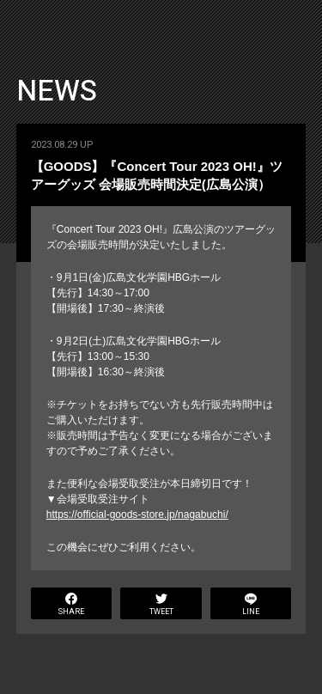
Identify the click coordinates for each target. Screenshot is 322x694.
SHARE (71, 605)
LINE (250, 605)
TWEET (161, 605)
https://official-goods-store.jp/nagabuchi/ (137, 514)
